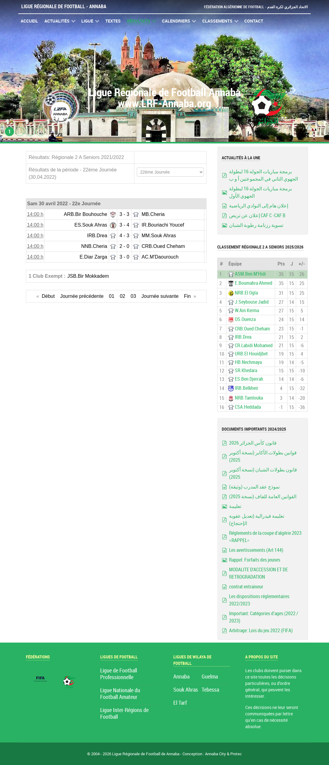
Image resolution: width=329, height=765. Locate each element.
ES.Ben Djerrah (249, 379)
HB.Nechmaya (248, 362)
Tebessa (210, 690)
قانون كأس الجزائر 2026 (253, 443)
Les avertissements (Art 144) (256, 550)
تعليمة (235, 506)
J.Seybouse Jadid (252, 302)
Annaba (181, 677)
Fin (187, 296)
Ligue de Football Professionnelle (118, 674)
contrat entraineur (246, 587)
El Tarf (180, 703)
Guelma (210, 677)
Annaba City (215, 754)
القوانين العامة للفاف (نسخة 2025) (262, 496)
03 (133, 296)
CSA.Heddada (248, 407)
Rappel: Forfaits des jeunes (254, 560)
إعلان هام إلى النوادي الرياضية (258, 206)
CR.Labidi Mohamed (254, 345)
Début (48, 296)
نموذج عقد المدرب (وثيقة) (254, 487)
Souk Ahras (185, 690)
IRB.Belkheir (246, 388)
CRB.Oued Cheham (252, 329)
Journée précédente (81, 296)
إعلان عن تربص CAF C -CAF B (257, 215)
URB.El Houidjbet (251, 354)
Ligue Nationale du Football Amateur (120, 693)
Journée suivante (160, 296)
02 (122, 296)
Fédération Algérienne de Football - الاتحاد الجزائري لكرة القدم (253, 7)
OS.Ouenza (245, 320)
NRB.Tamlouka (249, 398)
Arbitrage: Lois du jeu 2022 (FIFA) (261, 630)
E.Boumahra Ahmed (253, 283)
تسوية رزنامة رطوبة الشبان (256, 225)
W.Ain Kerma (247, 310)
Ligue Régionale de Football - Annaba (63, 6)
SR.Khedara (246, 370)
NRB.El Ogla (246, 293)
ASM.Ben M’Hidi (250, 274)
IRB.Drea (243, 337)
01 (112, 296)
